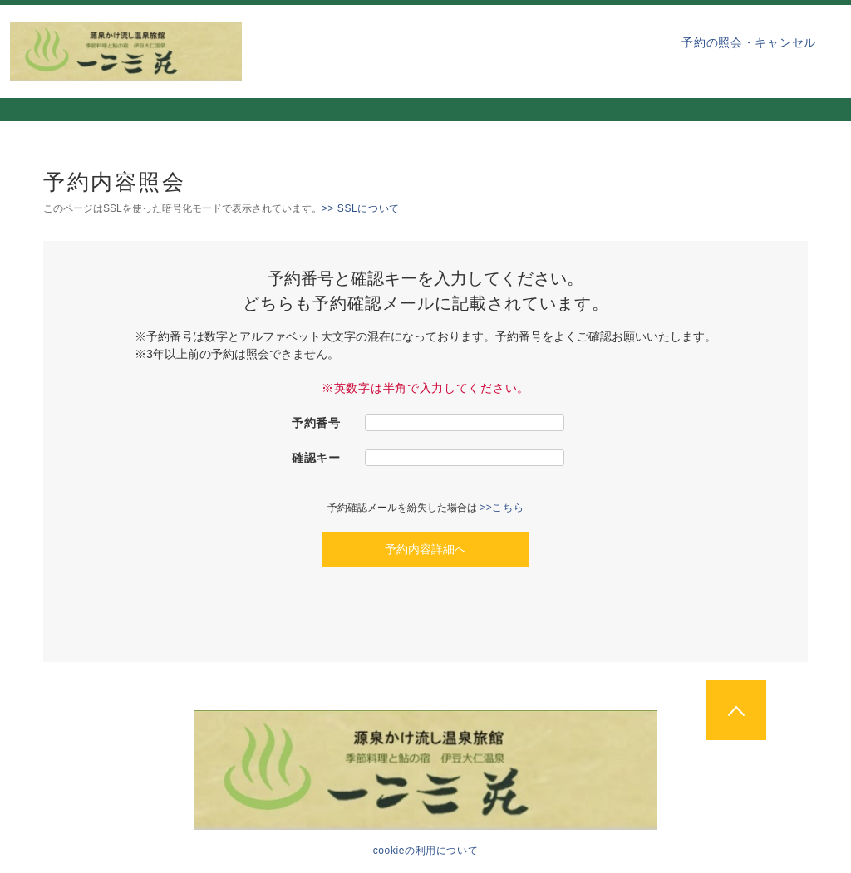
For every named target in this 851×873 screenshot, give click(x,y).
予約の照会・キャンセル (748, 42)
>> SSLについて (361, 208)
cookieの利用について (426, 850)
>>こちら (502, 507)
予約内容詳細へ (425, 549)
